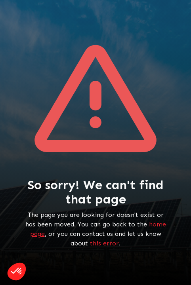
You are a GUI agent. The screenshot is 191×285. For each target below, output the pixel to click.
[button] (16, 271)
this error (104, 243)
